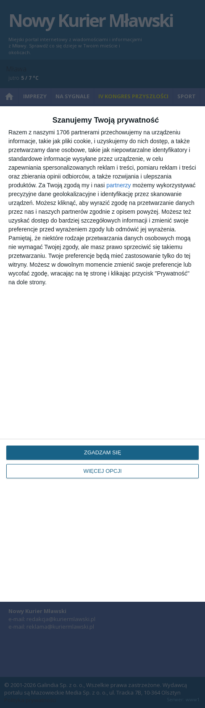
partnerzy (118, 185)
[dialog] (102, 354)
